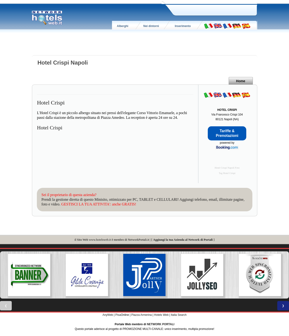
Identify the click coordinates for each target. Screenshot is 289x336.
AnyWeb (107, 315)
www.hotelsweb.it (100, 239)
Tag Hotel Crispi (227, 173)
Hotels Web (161, 315)
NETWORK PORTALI (160, 324)
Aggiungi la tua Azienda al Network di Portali (183, 239)
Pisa (118, 315)
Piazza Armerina (141, 315)
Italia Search (179, 315)
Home (240, 81)
